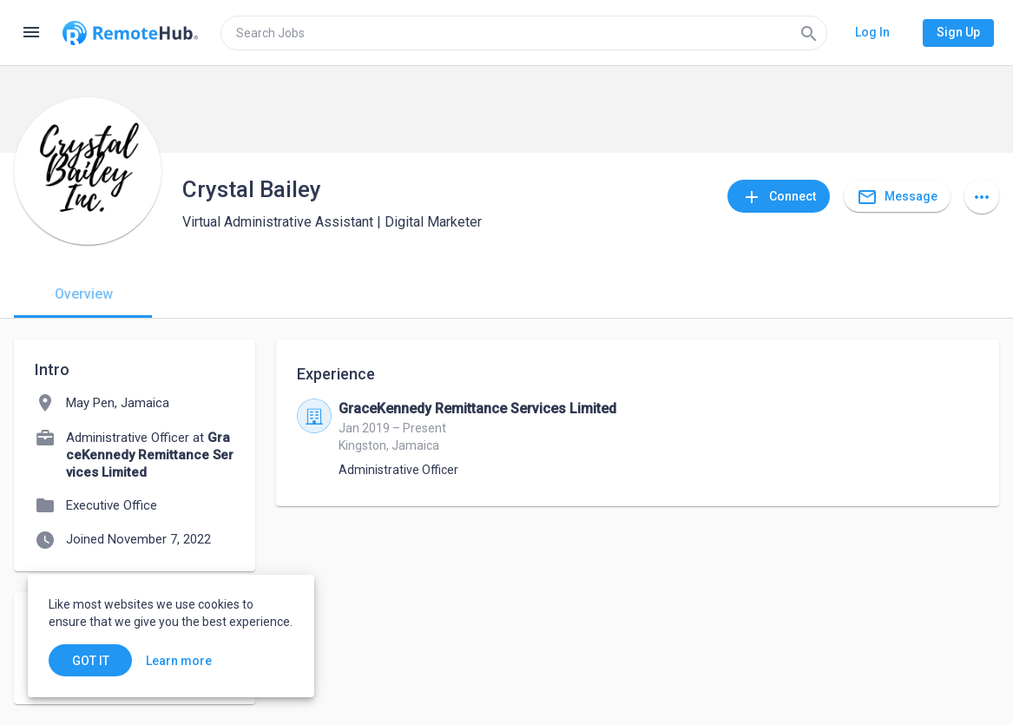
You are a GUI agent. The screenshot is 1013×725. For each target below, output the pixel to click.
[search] (523, 33)
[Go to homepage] (130, 33)
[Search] (809, 33)
